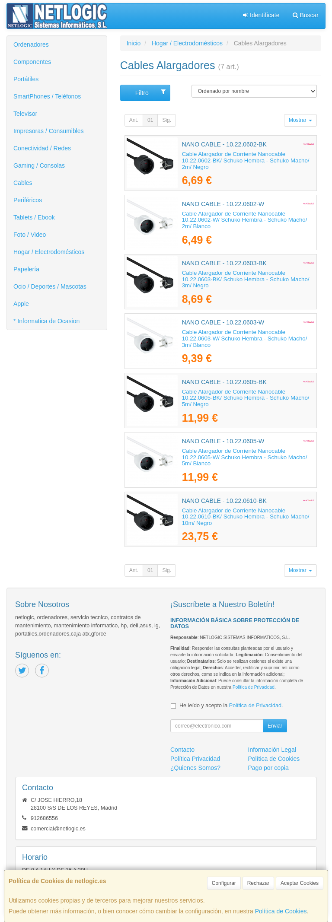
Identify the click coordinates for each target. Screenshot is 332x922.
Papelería (26, 269)
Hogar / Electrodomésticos (48, 251)
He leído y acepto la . (231, 706)
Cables (22, 182)
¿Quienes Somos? (195, 767)
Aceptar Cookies (300, 883)
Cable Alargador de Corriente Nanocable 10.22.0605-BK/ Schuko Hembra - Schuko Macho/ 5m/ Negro (246, 397)
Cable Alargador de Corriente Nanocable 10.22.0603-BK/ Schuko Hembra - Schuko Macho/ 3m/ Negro (246, 279)
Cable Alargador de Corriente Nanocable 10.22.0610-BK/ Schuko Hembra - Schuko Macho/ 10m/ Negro (246, 516)
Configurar (224, 883)
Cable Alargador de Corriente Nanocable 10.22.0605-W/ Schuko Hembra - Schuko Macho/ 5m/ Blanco (244, 457)
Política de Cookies (281, 911)
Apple (21, 303)
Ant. (133, 120)
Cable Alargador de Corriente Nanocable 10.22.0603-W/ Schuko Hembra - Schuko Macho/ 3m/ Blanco (244, 338)
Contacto (182, 749)
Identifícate (261, 15)
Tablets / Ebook (34, 217)
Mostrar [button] (300, 120)
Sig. (166, 120)
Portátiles (25, 79)
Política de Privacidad (254, 687)
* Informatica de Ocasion (46, 321)
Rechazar (258, 883)
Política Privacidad (195, 758)
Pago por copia (268, 767)
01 (150, 120)
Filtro (150, 92)
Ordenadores (31, 44)
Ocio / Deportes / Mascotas (49, 286)
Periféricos (27, 200)
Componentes (32, 61)
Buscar (306, 15)
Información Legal (272, 749)
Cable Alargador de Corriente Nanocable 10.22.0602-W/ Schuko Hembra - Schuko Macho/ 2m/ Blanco (244, 219)
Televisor (25, 113)
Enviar (275, 726)
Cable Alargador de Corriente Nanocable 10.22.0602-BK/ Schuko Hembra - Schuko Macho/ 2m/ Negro (246, 160)
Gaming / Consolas (39, 165)
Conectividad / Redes (42, 148)
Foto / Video (29, 234)
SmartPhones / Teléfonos (47, 96)
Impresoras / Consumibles (48, 130)
